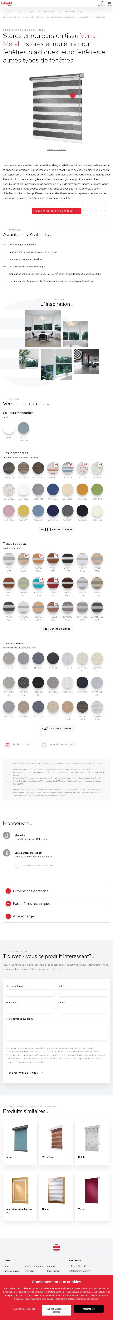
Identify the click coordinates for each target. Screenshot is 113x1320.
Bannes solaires (11, 1271)
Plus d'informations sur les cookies (59, 1292)
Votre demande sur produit (20, 1019)
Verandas (29, 1271)
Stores (6, 1266)
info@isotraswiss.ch (79, 1271)
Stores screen (53, 1271)
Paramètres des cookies (24, 1309)
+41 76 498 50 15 (79, 1266)
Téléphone (12, 1003)
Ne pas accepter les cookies (56, 1310)
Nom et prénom (15, 986)
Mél (61, 986)
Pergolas (50, 1266)
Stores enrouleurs (33, 1266)
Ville (62, 1003)
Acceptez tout (89, 1309)
